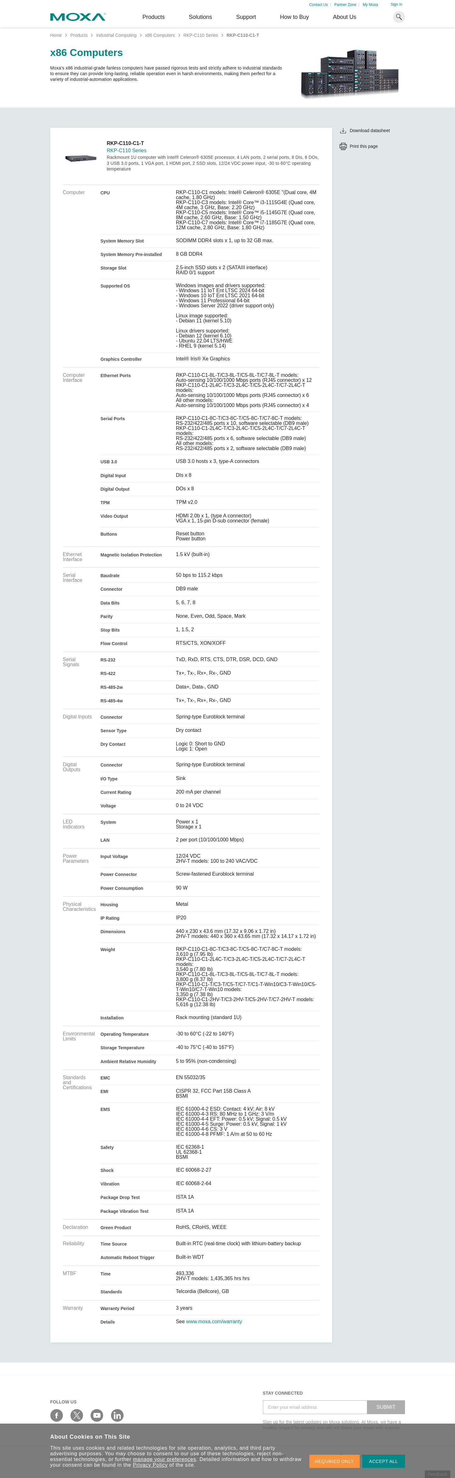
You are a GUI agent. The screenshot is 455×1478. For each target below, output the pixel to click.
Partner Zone (345, 5)
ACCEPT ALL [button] (383, 1461)
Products (79, 35)
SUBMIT (385, 1407)
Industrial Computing (116, 35)
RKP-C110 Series (200, 35)
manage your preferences (164, 1459)
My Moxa (370, 5)
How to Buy (294, 17)
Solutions (200, 17)
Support (246, 17)
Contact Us (318, 5)
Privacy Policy (150, 1465)
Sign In (396, 4)
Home (56, 35)
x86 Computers (160, 35)
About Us (344, 17)
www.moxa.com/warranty (214, 1321)
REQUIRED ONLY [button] (334, 1461)
